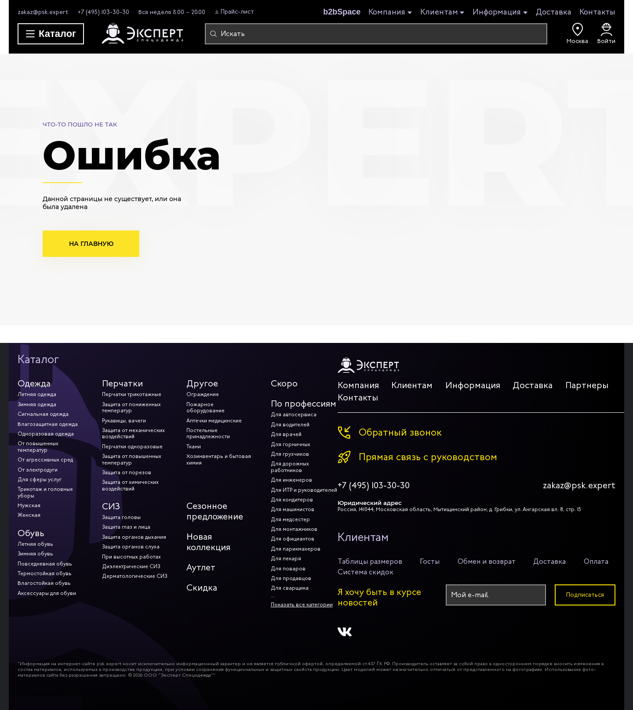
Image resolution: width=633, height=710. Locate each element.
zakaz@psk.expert (43, 12)
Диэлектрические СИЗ (131, 566)
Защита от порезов (126, 472)
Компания (386, 12)
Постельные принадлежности (208, 433)
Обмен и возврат (487, 561)
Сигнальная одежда (43, 414)
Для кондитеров (292, 499)
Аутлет (200, 567)
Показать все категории (302, 604)
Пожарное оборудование (205, 407)
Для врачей (286, 434)
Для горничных (290, 444)
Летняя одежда (37, 394)
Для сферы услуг (40, 479)
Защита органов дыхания (134, 537)
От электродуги (38, 469)
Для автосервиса (293, 414)
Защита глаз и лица (126, 526)
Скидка (201, 588)
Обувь (31, 533)
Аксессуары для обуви (47, 593)
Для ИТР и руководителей (304, 490)
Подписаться (585, 595)
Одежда (34, 383)
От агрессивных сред (45, 459)
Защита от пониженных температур (131, 407)
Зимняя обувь (35, 553)
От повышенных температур (38, 446)
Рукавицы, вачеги (124, 420)
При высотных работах (131, 556)
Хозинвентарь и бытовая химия (218, 459)
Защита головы (121, 517)
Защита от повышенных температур (131, 459)
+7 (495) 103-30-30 (103, 12)
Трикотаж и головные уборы (45, 492)
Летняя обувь (35, 544)
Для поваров (288, 568)
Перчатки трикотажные (131, 394)
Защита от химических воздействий (130, 485)
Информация (497, 12)
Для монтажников (294, 529)
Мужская (29, 505)
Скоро (284, 383)
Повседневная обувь (45, 563)
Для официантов (292, 538)
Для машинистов (292, 509)
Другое (202, 383)
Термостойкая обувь (45, 573)
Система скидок (365, 572)
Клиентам (439, 12)
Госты (430, 561)
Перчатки (122, 383)
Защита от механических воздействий (133, 433)
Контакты (597, 12)
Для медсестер (290, 519)
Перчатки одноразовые (132, 446)
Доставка (553, 12)
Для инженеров (291, 479)
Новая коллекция (208, 542)
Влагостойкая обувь (44, 583)
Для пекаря (286, 558)
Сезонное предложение (214, 511)
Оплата (596, 561)
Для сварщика (290, 587)
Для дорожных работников (290, 466)
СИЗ (111, 506)
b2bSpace (341, 11)
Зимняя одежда (37, 404)
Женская (29, 515)
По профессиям (303, 404)
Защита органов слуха (131, 546)
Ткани (193, 446)
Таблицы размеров (370, 561)
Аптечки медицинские (214, 420)
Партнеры (586, 385)
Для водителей (290, 424)
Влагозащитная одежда (48, 424)
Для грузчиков (290, 454)
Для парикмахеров (295, 548)
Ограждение (202, 394)
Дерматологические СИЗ (134, 576)
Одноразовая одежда (46, 433)
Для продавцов (291, 578)
